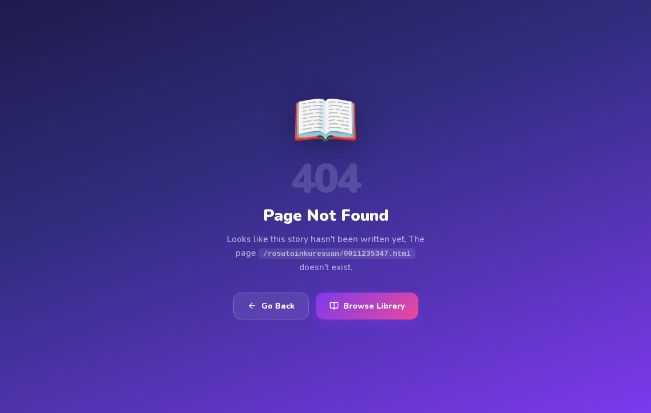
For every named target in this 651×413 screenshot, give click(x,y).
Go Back (271, 306)
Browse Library (367, 306)
